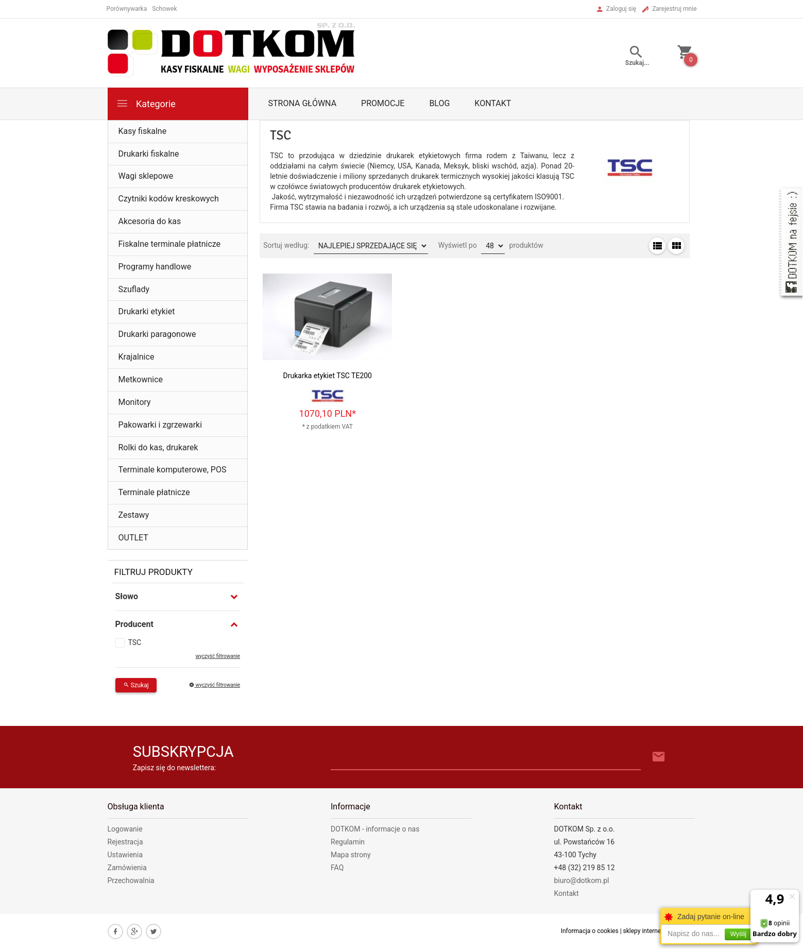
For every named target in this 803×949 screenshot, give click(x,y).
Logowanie (125, 829)
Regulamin (348, 842)
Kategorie (146, 103)
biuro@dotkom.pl (581, 880)
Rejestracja (125, 842)
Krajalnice (136, 357)
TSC (135, 642)
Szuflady (134, 289)
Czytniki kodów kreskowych (168, 199)
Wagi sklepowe (146, 176)
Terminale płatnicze (154, 492)
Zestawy (133, 515)
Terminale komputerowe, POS (172, 469)
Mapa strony (351, 855)
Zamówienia (127, 867)
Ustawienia (125, 855)
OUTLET (133, 538)
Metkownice (140, 379)
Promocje (382, 103)
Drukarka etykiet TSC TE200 (327, 375)
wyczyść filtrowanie (218, 656)
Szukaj (136, 685)
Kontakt (492, 103)
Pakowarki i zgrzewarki (160, 425)
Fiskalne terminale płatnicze (169, 244)
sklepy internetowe (649, 931)
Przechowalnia (131, 880)
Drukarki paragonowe (157, 334)
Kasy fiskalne (142, 131)
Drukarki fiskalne (148, 154)
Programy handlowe (155, 267)
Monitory (134, 402)
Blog (439, 103)
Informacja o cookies (590, 931)
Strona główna (302, 103)
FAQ (337, 867)
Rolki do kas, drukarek (158, 447)
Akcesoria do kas (149, 221)
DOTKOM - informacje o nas (375, 829)
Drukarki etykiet (146, 311)
